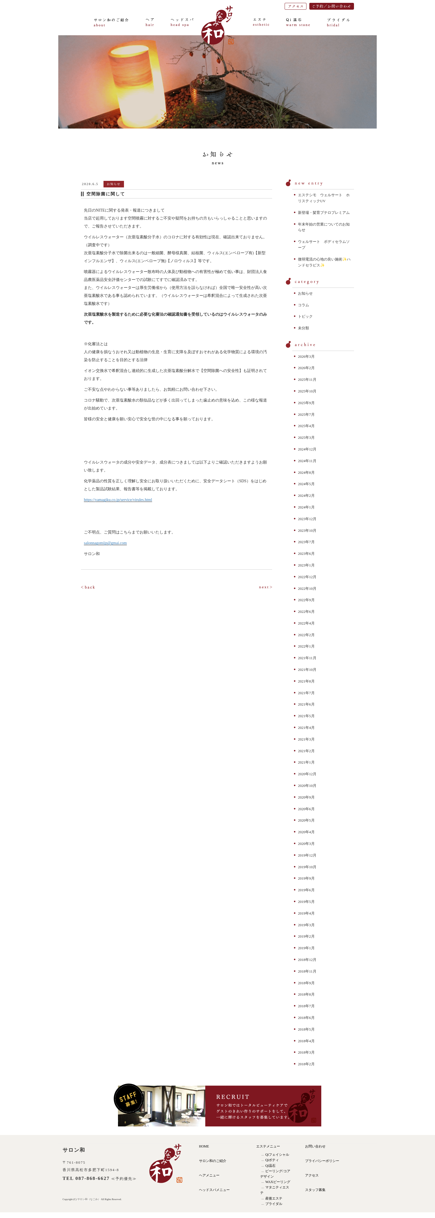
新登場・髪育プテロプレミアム (324, 212)
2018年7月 (306, 1006)
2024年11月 (307, 461)
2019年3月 (306, 925)
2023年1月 (306, 565)
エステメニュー (268, 1146)
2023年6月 (306, 553)
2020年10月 (307, 785)
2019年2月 (306, 936)
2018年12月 (307, 960)
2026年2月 (306, 368)
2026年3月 (306, 356)
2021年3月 (306, 739)
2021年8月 (306, 681)
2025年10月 (307, 391)
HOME (204, 1146)
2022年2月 (306, 635)
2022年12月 (307, 577)
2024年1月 (306, 507)
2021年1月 (306, 762)
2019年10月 (307, 867)
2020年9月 (306, 797)
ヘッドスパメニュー (214, 1190)
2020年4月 (306, 832)
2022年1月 (306, 646)
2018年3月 (306, 1052)
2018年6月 (306, 1018)
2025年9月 (306, 403)
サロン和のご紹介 (212, 1161)
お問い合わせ (315, 1146)
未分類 (303, 328)
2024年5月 (306, 484)
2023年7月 (306, 542)
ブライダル (273, 1204)
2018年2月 (306, 1064)
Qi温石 (270, 1166)
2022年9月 (306, 600)
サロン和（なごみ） (89, 1199)
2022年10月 (307, 588)
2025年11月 (307, 379)
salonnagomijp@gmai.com (105, 543)
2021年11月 (307, 658)
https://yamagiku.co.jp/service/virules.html (118, 500)
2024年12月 (307, 449)
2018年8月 (306, 994)
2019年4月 (306, 913)
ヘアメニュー (209, 1175)
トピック (305, 316)
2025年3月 (306, 437)
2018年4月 (306, 1041)
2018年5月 (306, 1029)
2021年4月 (306, 727)
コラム (303, 305)
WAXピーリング (277, 1182)
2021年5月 (306, 716)
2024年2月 (306, 495)
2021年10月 (307, 669)
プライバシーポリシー (322, 1161)
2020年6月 (306, 809)
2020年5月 (306, 820)
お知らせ (305, 293)
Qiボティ (272, 1160)
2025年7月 (306, 414)
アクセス (312, 1175)
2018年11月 (307, 971)
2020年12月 (307, 774)
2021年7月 (306, 693)
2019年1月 (306, 948)
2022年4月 (306, 623)
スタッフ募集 (315, 1190)
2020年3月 (306, 843)
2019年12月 (307, 855)
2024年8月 (306, 472)
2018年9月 (306, 983)
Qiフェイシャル (277, 1155)
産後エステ (273, 1198)
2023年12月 (307, 519)
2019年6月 (306, 890)
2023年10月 (307, 530)
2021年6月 (306, 704)
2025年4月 (306, 426)
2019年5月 (306, 901)
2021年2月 (306, 751)
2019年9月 (306, 878)
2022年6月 (306, 611)
